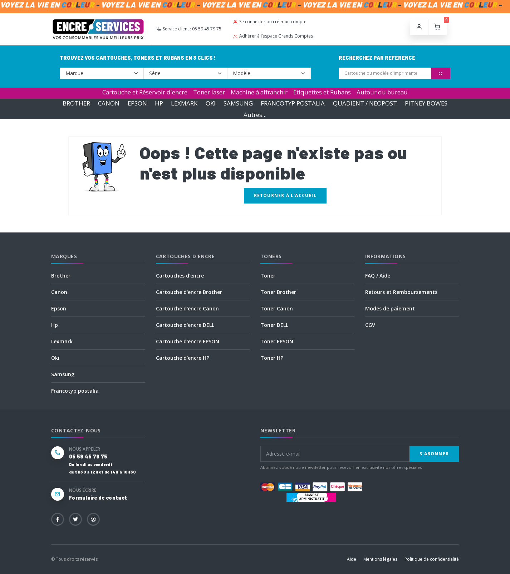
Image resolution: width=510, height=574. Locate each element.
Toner (267, 275)
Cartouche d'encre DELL (185, 325)
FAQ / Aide (377, 275)
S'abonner (434, 454)
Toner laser (209, 92)
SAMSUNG (238, 103)
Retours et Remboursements (401, 292)
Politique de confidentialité (431, 559)
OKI (211, 103)
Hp (54, 325)
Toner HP (271, 357)
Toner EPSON (276, 341)
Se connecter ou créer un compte (270, 22)
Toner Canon (276, 308)
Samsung (62, 374)
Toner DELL (274, 325)
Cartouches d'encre (180, 275)
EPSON (137, 103)
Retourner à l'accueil (285, 195)
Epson (58, 308)
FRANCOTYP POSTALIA (293, 103)
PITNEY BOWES (426, 103)
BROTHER (76, 103)
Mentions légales (380, 559)
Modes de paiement (390, 308)
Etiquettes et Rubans (322, 92)
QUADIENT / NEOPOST (365, 103)
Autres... (255, 115)
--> (101, 73)
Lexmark (62, 341)
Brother (60, 275)
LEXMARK (184, 103)
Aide (351, 559)
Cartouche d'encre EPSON (187, 341)
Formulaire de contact (98, 498)
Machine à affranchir (259, 92)
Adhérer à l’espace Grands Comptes (273, 36)
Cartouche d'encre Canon (187, 308)
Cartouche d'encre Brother (189, 292)
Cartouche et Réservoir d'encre (144, 92)
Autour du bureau (382, 92)
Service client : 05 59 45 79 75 (188, 29)
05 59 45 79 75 (88, 456)
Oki (55, 357)
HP (159, 103)
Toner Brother (278, 292)
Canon (59, 292)
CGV (370, 325)
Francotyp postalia (75, 390)
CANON (108, 103)
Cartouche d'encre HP (182, 357)
